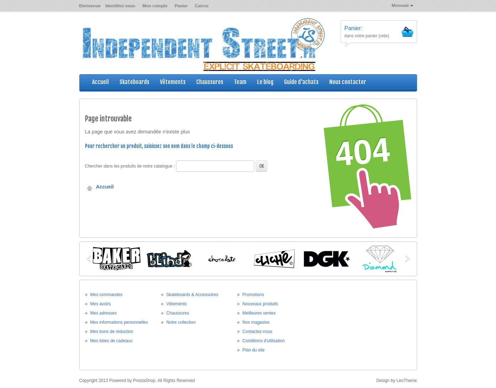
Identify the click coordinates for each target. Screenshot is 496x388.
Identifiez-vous (120, 6)
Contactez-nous (257, 331)
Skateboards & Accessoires (192, 294)
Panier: (354, 28)
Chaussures (177, 313)
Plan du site (253, 350)
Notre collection (181, 322)
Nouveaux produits (260, 303)
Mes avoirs (100, 303)
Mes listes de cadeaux (111, 340)
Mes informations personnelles (119, 322)
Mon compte (155, 6)
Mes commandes (106, 294)
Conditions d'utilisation (263, 340)
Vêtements (176, 303)
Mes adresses (103, 313)
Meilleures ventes (259, 313)
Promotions (253, 294)
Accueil (99, 187)
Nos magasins (256, 322)
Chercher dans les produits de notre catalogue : (130, 166)
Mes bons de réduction (111, 331)
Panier (181, 6)
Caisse (202, 6)
